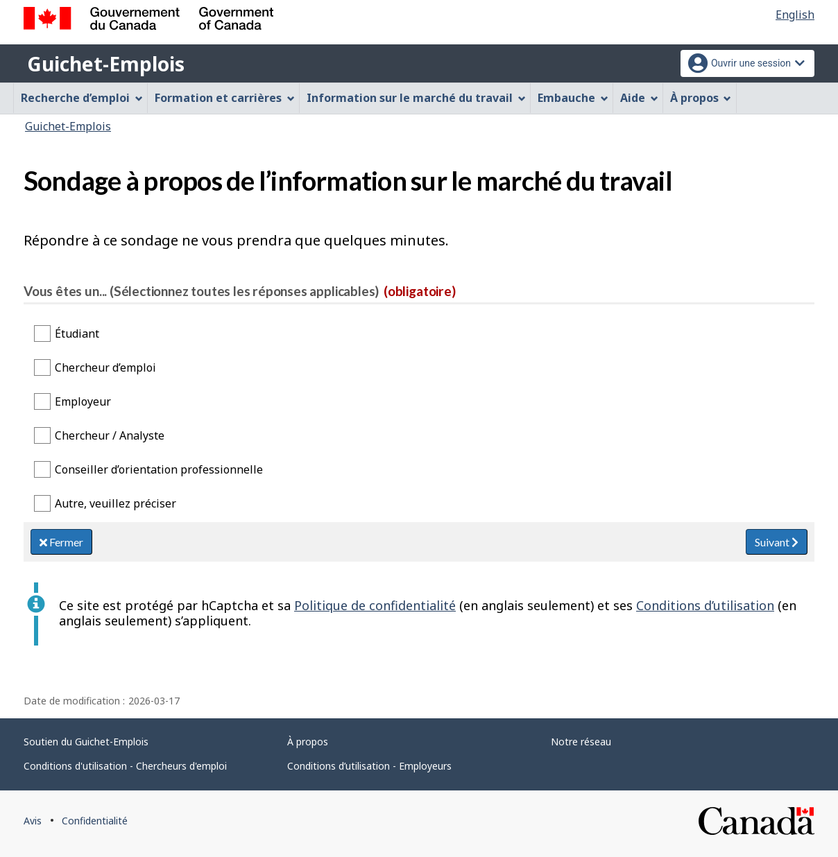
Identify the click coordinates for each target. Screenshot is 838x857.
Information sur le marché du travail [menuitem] (416, 97)
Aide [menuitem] (639, 97)
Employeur (83, 401)
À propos (307, 741)
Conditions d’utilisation (705, 605)
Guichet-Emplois (106, 64)
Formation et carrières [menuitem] (225, 97)
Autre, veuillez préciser (115, 503)
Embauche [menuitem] (573, 97)
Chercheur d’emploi (105, 367)
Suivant (776, 541)
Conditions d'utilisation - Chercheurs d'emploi (125, 765)
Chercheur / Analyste (109, 435)
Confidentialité (95, 820)
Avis (33, 820)
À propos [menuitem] (701, 97)
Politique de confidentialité (375, 605)
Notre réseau (581, 741)
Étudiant (77, 333)
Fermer (61, 541)
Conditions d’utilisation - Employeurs (369, 765)
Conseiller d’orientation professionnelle (159, 469)
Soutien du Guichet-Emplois (86, 741)
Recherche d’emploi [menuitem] (82, 97)
